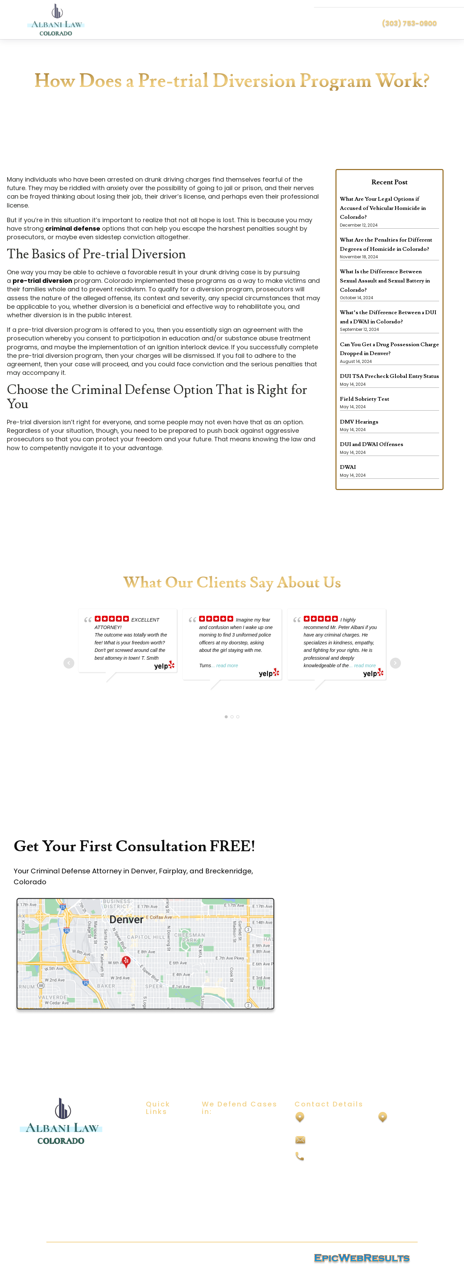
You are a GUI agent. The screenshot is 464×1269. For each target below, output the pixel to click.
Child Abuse (218, 1153)
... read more (224, 665)
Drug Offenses (221, 1179)
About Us (158, 1139)
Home (154, 1126)
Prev (68, 663)
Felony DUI (215, 1193)
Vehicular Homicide (228, 1220)
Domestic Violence (227, 1166)
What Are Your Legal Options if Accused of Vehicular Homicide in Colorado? (383, 208)
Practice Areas (165, 1153)
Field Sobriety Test (364, 399)
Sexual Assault (221, 1139)
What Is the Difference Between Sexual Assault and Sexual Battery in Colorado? (385, 280)
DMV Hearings (359, 421)
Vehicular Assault (225, 1206)
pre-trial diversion (42, 280)
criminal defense (72, 228)
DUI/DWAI (214, 1126)
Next (395, 663)
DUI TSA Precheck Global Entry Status (389, 376)
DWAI (348, 467)
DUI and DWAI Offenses (371, 444)
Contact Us (161, 1179)
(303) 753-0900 (409, 23)
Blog (151, 1166)
